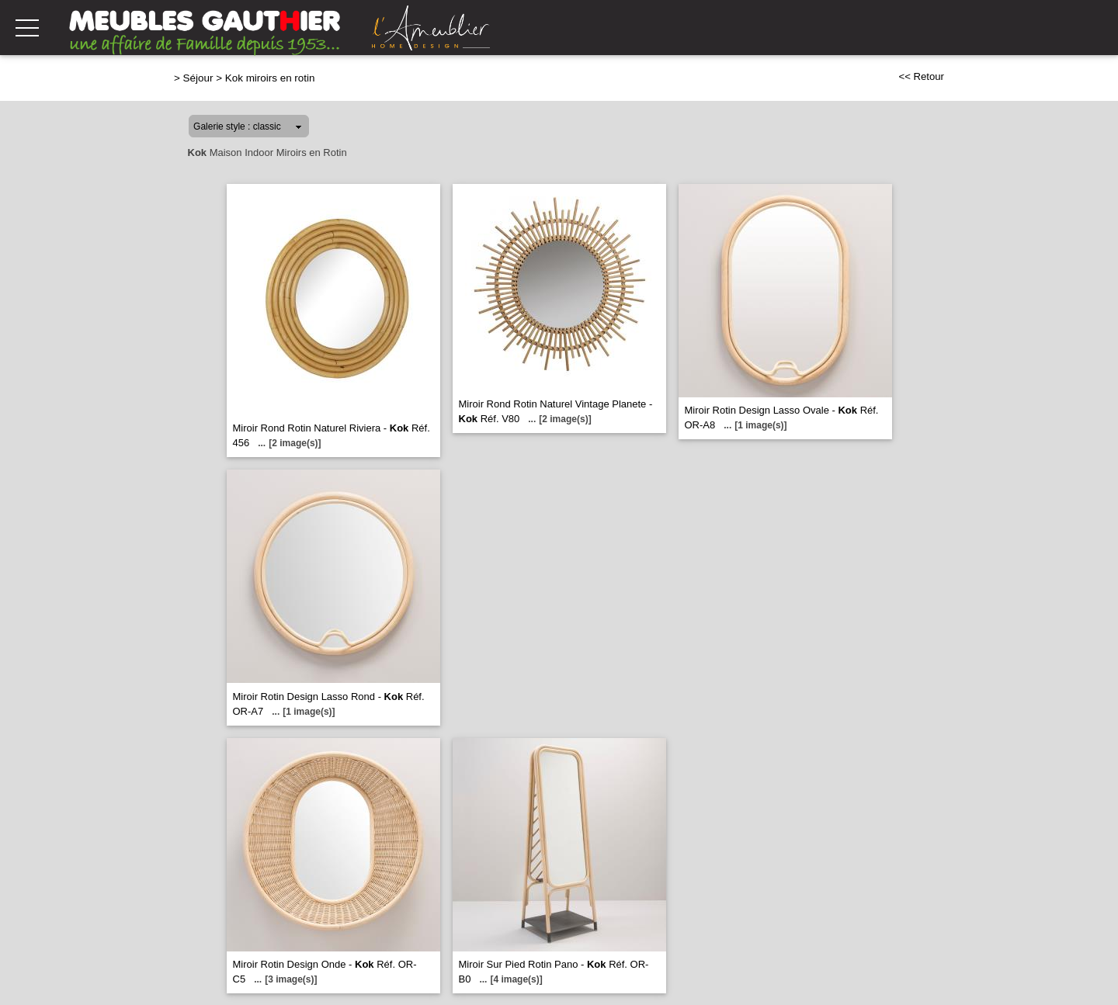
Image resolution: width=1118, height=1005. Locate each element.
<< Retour (921, 76)
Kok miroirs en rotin (270, 78)
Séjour (198, 78)
